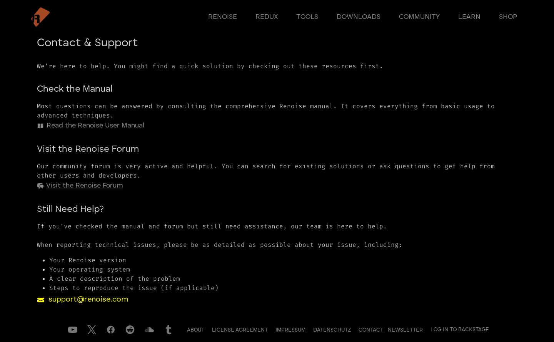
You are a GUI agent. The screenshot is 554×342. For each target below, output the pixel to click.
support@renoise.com (88, 299)
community (419, 16)
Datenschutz (332, 330)
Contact (372, 330)
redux (266, 16)
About (196, 330)
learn (469, 16)
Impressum (291, 330)
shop (508, 16)
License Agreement (240, 330)
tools (307, 16)
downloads (358, 16)
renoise (222, 16)
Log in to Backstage (460, 329)
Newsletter (405, 330)
